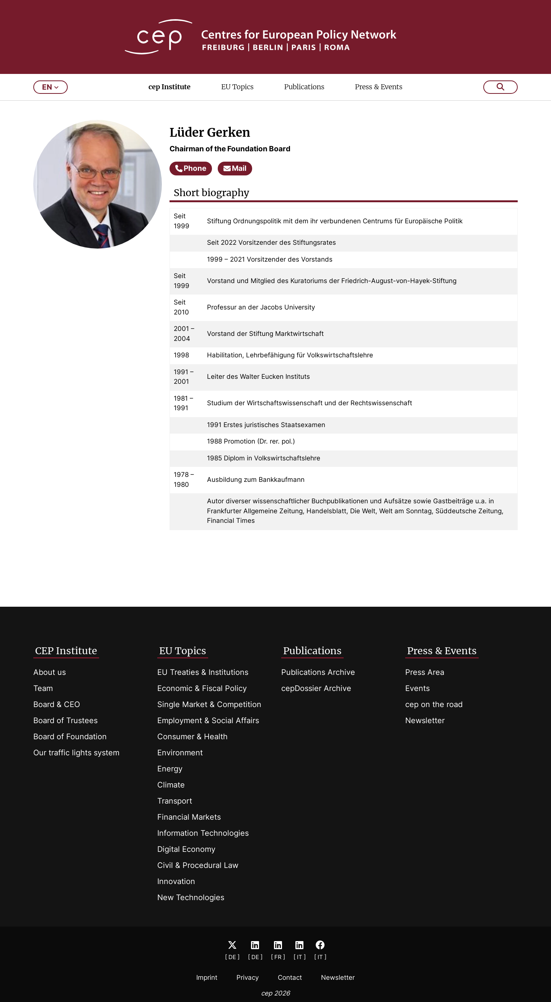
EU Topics (237, 86)
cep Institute (169, 86)
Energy (170, 768)
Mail (234, 168)
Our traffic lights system (76, 752)
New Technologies (190, 897)
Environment (180, 752)
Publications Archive (318, 672)
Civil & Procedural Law (197, 865)
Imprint (206, 977)
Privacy (247, 977)
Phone (190, 168)
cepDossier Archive (316, 688)
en (50, 87)
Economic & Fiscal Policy (202, 688)
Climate (171, 784)
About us (49, 672)
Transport (174, 801)
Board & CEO (56, 704)
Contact (290, 977)
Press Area (424, 672)
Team (43, 688)
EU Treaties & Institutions (202, 672)
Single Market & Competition (209, 704)
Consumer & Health (192, 736)
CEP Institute (66, 651)
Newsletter (425, 720)
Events (417, 688)
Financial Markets (189, 817)
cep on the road (434, 704)
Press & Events (379, 86)
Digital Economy (186, 849)
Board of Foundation (70, 736)
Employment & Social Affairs (208, 720)
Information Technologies (203, 833)
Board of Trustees (65, 720)
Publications (304, 86)
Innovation (176, 881)
